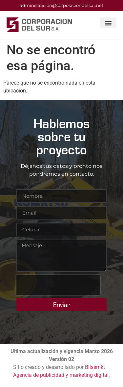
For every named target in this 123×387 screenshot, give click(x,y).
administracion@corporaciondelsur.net (61, 5)
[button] (108, 22)
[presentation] (58, 285)
